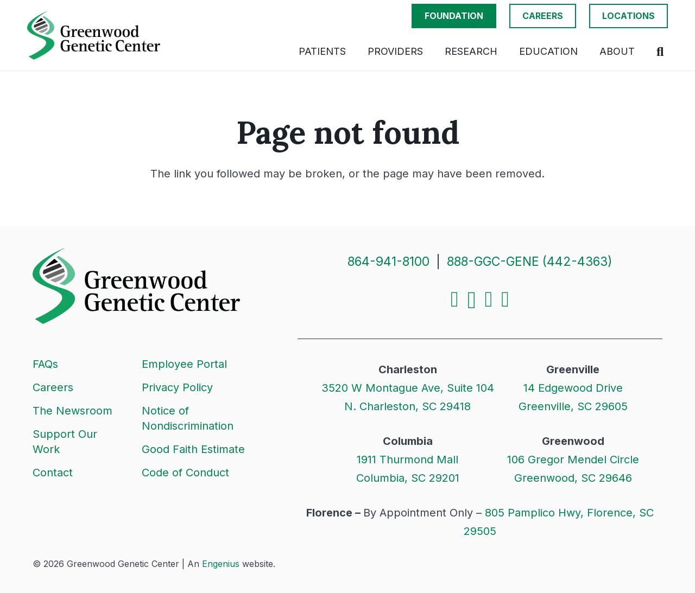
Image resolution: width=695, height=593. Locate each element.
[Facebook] (455, 299)
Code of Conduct (185, 472)
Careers (53, 387)
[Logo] (93, 35)
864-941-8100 (388, 261)
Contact (53, 472)
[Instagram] (471, 301)
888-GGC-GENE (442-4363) (529, 261)
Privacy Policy (177, 387)
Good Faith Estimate (193, 449)
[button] (660, 51)
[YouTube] (505, 299)
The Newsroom (72, 410)
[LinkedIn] (489, 299)
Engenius (220, 563)
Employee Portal (184, 364)
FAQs (45, 364)
